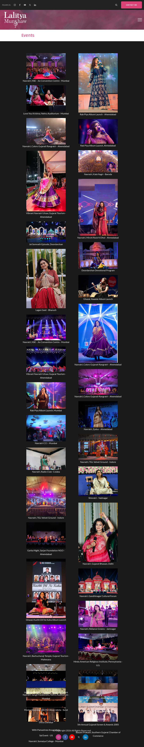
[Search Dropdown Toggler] (116, 4)
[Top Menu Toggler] (140, 20)
